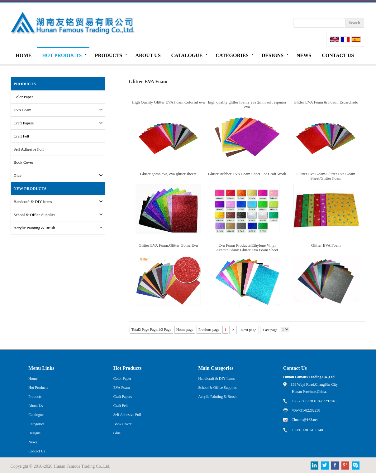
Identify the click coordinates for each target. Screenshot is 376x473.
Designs (272, 55)
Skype (355, 465)
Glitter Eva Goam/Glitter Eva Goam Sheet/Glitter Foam (326, 176)
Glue (17, 175)
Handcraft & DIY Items (33, 201)
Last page (270, 330)
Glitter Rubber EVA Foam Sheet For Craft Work (247, 173)
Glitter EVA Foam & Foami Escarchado (326, 102)
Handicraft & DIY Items (216, 378)
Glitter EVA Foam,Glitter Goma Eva (168, 245)
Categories (232, 55)
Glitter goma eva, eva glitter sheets (168, 173)
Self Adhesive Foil (29, 149)
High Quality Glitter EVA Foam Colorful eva (168, 102)
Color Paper (23, 96)
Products (108, 55)
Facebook (335, 465)
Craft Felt (21, 136)
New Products (30, 188)
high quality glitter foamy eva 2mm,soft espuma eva (247, 104)
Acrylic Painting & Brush (34, 227)
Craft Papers (24, 123)
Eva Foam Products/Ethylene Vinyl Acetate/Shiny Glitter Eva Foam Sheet (247, 247)
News (304, 55)
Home (24, 55)
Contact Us (338, 55)
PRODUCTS (25, 83)
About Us (147, 55)
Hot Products (62, 55)
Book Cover (23, 162)
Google (345, 465)
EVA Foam (22, 110)
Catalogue (187, 55)
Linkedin (314, 465)
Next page (248, 330)
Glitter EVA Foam (325, 245)
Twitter (325, 465)
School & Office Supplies (34, 214)
